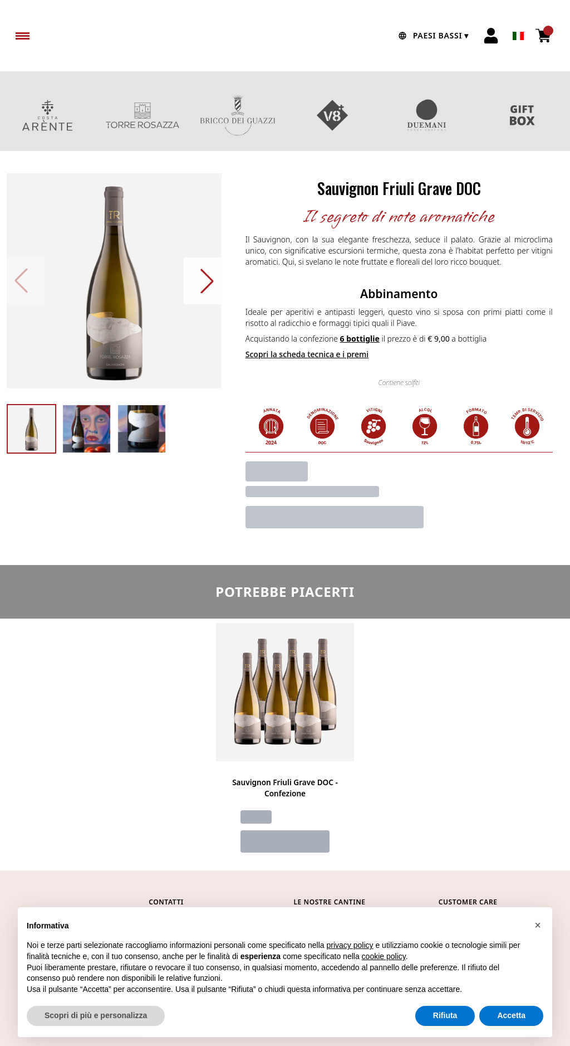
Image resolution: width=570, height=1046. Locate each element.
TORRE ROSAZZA (143, 115)
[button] (538, 926)
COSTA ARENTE (48, 115)
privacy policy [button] (350, 946)
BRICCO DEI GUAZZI (237, 115)
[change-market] (432, 35)
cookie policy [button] (384, 956)
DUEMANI (428, 115)
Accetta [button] (511, 1016)
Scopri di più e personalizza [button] (96, 1016)
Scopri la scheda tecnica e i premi (306, 354)
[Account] (491, 35)
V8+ (333, 115)
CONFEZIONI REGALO (522, 115)
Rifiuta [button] (445, 1016)
